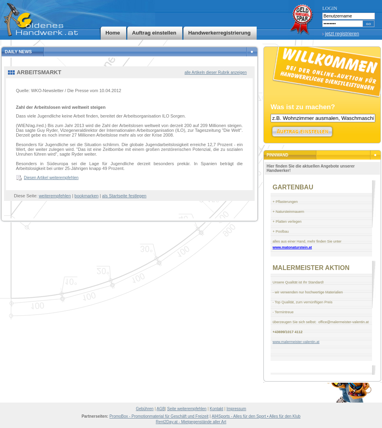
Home (112, 33)
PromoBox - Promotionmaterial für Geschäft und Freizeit (159, 416)
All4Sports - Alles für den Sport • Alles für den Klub (256, 416)
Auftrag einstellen (154, 33)
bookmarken (86, 195)
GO (368, 24)
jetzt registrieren (342, 34)
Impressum (236, 409)
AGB (160, 409)
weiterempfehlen (55, 195)
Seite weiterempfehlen (187, 409)
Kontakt (216, 409)
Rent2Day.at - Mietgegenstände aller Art (191, 422)
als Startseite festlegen (124, 195)
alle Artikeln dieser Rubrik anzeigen (216, 72)
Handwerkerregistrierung (219, 33)
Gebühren (144, 409)
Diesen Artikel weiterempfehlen (51, 177)
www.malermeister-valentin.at (296, 342)
